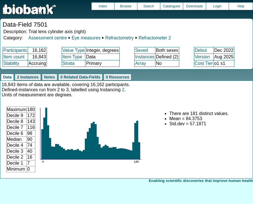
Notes (49, 77)
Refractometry (119, 37)
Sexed (141, 50)
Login (217, 6)
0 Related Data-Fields (80, 77)
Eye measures (86, 37)
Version (202, 56)
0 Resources (117, 77)
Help (241, 6)
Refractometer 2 (155, 37)
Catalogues (171, 6)
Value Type (73, 50)
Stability (11, 63)
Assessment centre (47, 37)
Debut (201, 50)
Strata (68, 63)
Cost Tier (204, 63)
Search (148, 6)
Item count (14, 56)
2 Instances (27, 77)
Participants (15, 50)
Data (7, 77)
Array (140, 63)
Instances (144, 56)
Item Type (72, 56)
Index (103, 6)
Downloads (194, 6)
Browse (125, 6)
